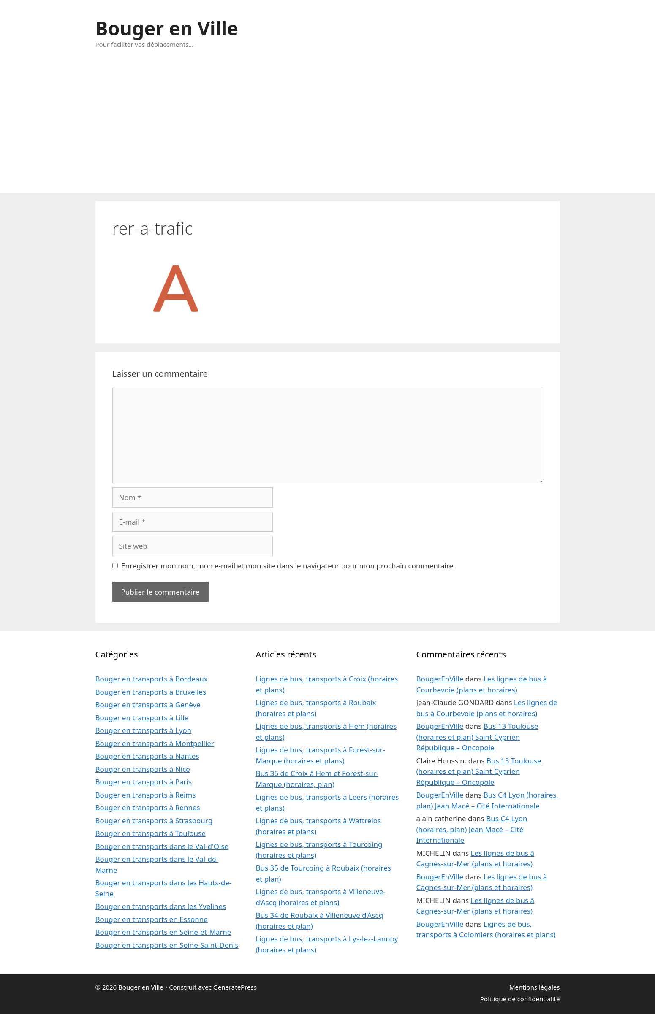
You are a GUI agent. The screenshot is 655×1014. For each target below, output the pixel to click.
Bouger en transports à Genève (148, 704)
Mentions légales (534, 987)
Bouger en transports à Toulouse (150, 833)
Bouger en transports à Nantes (147, 756)
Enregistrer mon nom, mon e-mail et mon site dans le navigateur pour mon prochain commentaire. (288, 566)
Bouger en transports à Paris (143, 782)
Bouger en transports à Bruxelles (151, 692)
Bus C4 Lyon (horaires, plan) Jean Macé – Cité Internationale (471, 829)
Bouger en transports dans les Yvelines (160, 906)
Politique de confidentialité (520, 999)
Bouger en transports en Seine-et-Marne (163, 932)
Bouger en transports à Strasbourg (154, 820)
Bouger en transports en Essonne (151, 919)
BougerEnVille (439, 679)
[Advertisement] (327, 129)
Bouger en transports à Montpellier (154, 743)
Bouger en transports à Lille (142, 717)
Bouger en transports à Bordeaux (151, 679)
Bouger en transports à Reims (145, 795)
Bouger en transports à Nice (142, 769)
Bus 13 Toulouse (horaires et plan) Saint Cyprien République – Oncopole (477, 736)
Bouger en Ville (167, 28)
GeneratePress (235, 987)
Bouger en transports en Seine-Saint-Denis (167, 945)
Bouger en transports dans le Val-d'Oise (162, 846)
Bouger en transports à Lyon (143, 730)
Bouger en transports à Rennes (147, 807)
